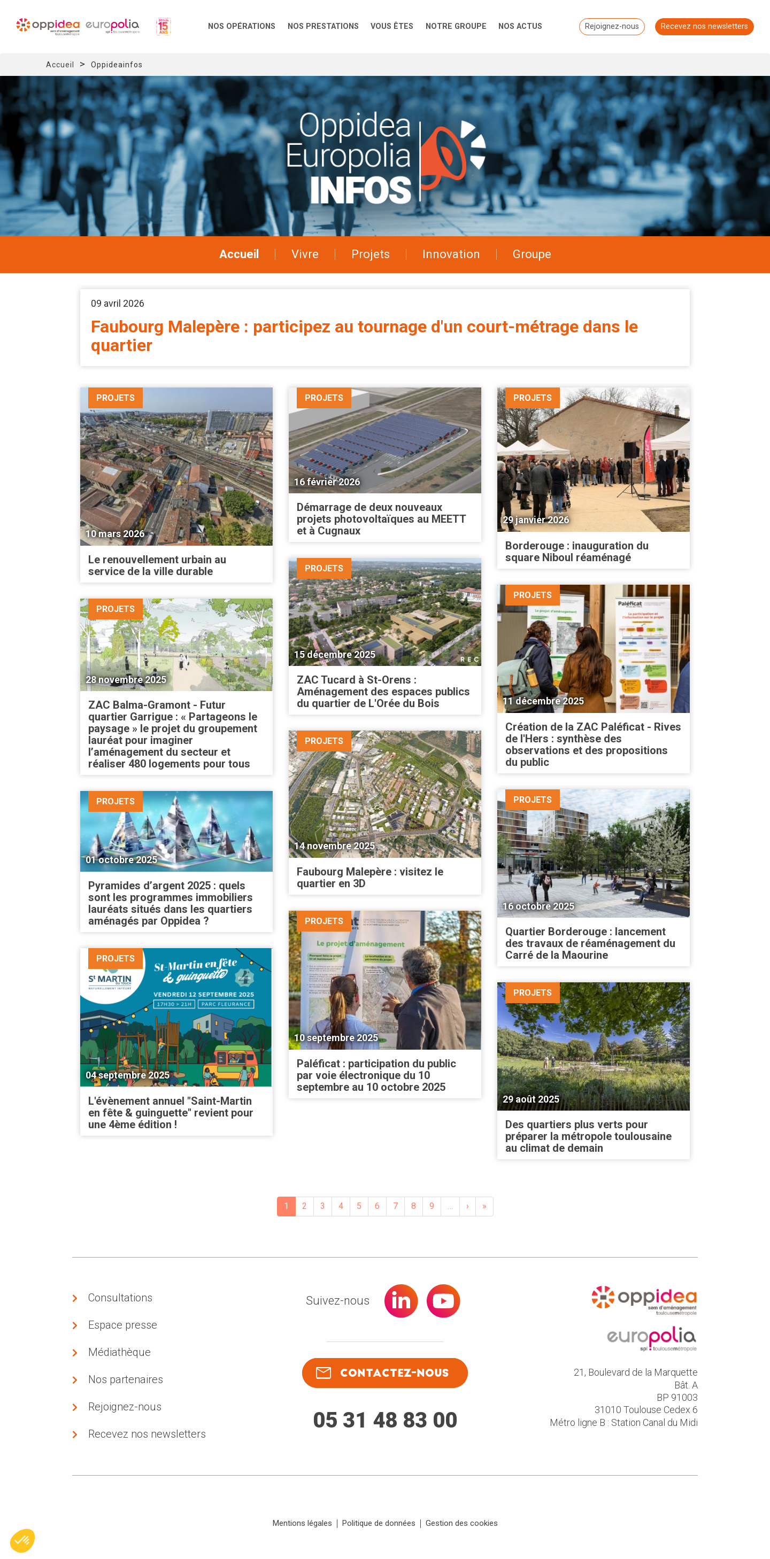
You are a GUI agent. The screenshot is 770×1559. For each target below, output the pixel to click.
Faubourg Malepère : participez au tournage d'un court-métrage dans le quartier (364, 335)
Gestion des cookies (462, 1523)
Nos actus (520, 26)
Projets (370, 254)
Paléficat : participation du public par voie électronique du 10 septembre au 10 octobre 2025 (376, 1075)
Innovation (451, 254)
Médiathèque (119, 1352)
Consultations (120, 1297)
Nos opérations (241, 26)
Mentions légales (302, 1523)
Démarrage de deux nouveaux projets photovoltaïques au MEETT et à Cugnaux (381, 519)
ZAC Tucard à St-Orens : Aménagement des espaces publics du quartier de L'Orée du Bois (383, 691)
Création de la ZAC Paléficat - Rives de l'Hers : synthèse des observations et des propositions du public (593, 744)
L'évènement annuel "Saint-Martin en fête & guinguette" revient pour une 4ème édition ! (170, 1113)
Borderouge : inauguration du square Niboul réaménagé (577, 551)
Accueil (60, 64)
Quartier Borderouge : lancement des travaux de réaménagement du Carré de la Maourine (590, 943)
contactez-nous (382, 1373)
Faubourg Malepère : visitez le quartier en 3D (370, 877)
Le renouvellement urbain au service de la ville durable (157, 565)
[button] (22, 1541)
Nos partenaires (125, 1379)
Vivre (305, 254)
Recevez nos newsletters (704, 26)
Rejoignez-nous (612, 26)
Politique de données (378, 1523)
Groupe (532, 254)
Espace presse (122, 1324)
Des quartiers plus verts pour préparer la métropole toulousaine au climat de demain (588, 1136)
